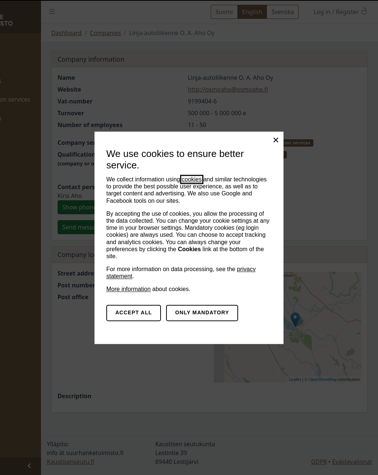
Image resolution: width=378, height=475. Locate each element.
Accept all (133, 313)
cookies (192, 179)
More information (128, 289)
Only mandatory (202, 313)
